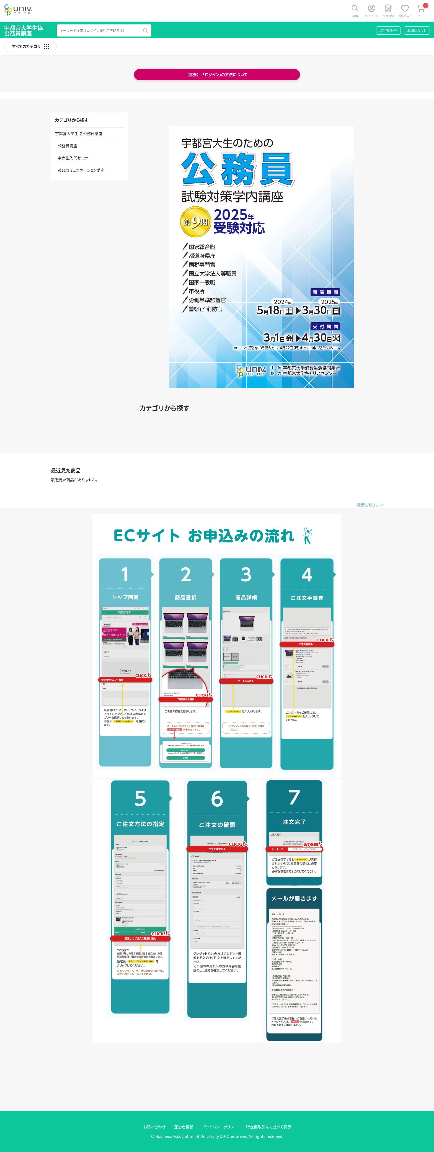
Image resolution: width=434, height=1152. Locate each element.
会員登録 (388, 16)
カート (423, 10)
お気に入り (405, 16)
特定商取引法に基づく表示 (268, 1127)
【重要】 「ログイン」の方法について (217, 74)
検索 (355, 16)
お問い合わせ (417, 30)
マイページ (371, 16)
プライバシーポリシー (219, 1127)
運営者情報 (183, 1127)
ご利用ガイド (388, 30)
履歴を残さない (370, 505)
